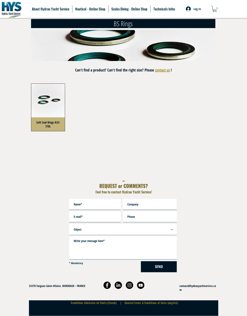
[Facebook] (107, 285)
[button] (214, 9)
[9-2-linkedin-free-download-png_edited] (118, 285)
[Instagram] (129, 285)
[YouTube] (140, 285)
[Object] (123, 229)
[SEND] (159, 266)
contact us (162, 70)
